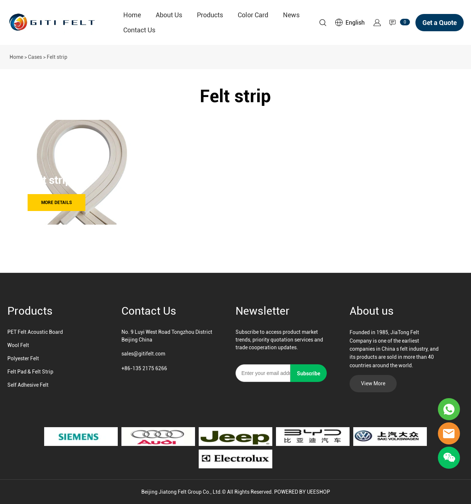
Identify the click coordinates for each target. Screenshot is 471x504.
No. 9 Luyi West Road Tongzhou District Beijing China (166, 336)
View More (373, 383)
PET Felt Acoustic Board (35, 332)
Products (210, 15)
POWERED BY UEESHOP (302, 492)
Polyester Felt (23, 358)
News (291, 15)
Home (132, 15)
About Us (169, 15)
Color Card (253, 15)
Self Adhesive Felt (28, 385)
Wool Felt (18, 345)
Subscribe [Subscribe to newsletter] (308, 373)
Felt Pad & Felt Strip (30, 372)
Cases (35, 57)
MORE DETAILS (56, 202)
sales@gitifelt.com (143, 354)
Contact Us (139, 30)
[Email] (263, 373)
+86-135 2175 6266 (144, 368)
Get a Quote (439, 22)
